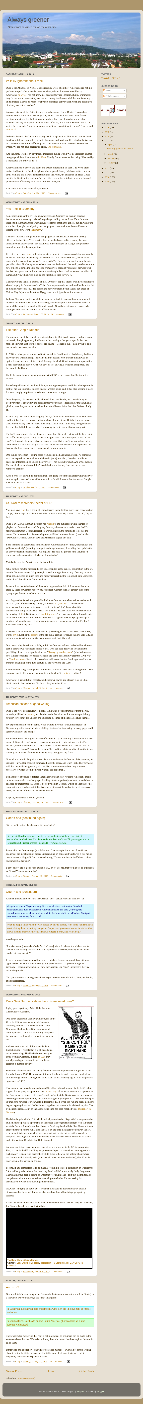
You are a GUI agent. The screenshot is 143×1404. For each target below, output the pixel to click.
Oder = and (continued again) (25, 818)
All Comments (111, 96)
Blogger (100, 1391)
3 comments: (54, 487)
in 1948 (42, 157)
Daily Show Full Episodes (28, 1263)
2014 (107, 136)
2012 (107, 168)
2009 (107, 181)
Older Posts (86, 1371)
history (34, 634)
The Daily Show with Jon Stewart (22, 1260)
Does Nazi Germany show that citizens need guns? (40, 1001)
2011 (107, 172)
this (22, 614)
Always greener (28, 19)
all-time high (50, 1091)
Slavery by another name (60, 652)
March (111, 154)
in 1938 (42, 1056)
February (112, 158)
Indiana (66, 673)
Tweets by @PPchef (110, 78)
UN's (15, 634)
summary (31, 714)
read (23, 510)
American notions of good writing (27, 704)
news (28, 254)
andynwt (80, 1391)
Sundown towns (17, 659)
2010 (107, 177)
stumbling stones (48, 614)
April (110, 144)
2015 (107, 132)
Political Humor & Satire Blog (52, 1263)
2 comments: (57, 876)
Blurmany (36, 229)
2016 (107, 127)
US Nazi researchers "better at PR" (29, 503)
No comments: (55, 193)
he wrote (22, 94)
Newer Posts (14, 1371)
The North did (54, 146)
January (111, 162)
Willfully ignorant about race (24, 81)
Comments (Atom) (26, 1378)
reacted (50, 523)
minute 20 (11, 129)
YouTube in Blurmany (20, 209)
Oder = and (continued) (21, 891)
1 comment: (58, 1271)
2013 (107, 140)
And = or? (12, 1287)
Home (50, 1371)
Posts (107, 90)
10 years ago (61, 603)
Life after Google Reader (22, 330)
